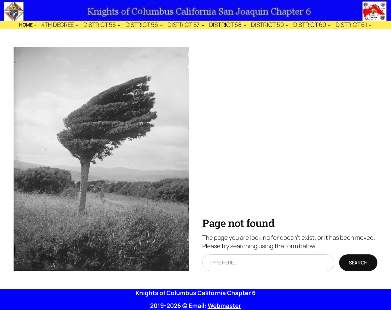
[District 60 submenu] (329, 25)
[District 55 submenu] (119, 25)
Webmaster (224, 306)
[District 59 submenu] (287, 25)
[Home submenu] (35, 24)
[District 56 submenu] (161, 25)
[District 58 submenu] (245, 25)
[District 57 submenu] (203, 25)
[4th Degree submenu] (77, 25)
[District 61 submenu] (370, 25)
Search (358, 262)
